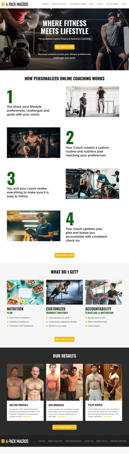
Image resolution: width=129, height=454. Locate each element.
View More (26, 420)
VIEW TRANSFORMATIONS (64, 433)
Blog (87, 5)
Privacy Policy (97, 448)
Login (124, 5)
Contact (96, 5)
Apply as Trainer (110, 5)
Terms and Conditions (113, 448)
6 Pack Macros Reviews (72, 5)
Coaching (36, 5)
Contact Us (84, 448)
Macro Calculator (52, 5)
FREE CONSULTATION (64, 49)
